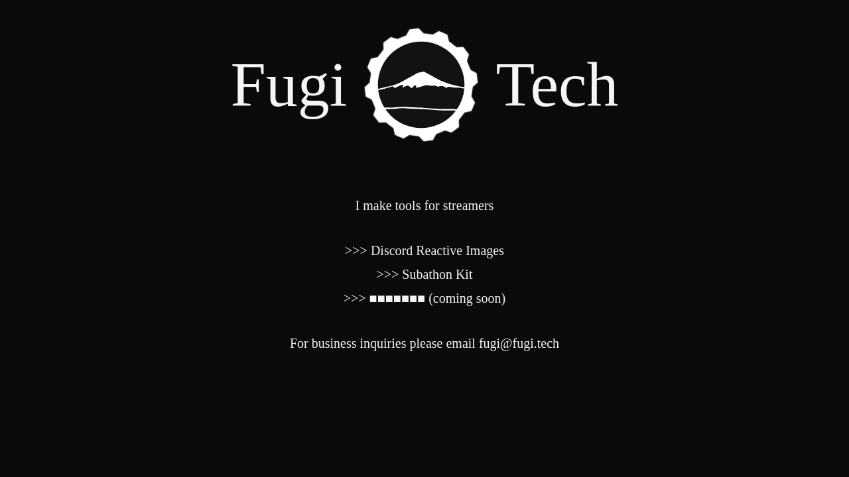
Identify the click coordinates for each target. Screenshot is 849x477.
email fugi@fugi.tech (502, 343)
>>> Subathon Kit (425, 274)
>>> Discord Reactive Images (424, 250)
